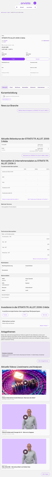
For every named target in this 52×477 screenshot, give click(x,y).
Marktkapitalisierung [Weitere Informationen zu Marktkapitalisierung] (5, 62)
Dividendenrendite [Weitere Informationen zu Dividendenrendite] (33, 62)
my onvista (29, 7)
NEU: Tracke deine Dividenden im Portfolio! (38, 199)
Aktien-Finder (44, 325)
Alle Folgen (45, 474)
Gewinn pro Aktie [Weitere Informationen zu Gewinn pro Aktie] (33, 67)
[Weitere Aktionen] (48, 149)
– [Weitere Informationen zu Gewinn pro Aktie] (30, 70)
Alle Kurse (17, 87)
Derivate (45, 315)
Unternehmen (41, 87)
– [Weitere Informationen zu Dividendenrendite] (30, 64)
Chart (11, 87)
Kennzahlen (25, 87)
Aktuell (22, 7)
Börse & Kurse (3, 12)
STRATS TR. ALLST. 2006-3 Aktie (17, 12)
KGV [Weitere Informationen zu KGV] (2, 67)
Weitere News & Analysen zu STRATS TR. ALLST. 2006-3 (33, 110)
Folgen (13, 59)
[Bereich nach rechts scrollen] (48, 87)
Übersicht (4, 87)
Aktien (8, 12)
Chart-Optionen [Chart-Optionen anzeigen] (6, 99)
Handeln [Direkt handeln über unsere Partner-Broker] (38, 59)
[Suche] (35, 7)
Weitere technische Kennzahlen (40, 258)
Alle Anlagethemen (43, 361)
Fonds (5, 315)
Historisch (32, 87)
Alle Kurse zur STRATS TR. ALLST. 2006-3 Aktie (35, 155)
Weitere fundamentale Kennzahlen (10, 199)
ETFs (25, 315)
